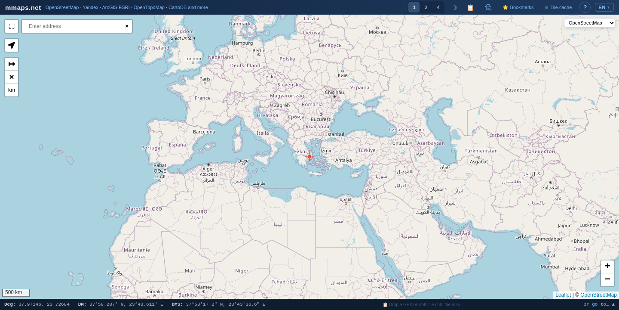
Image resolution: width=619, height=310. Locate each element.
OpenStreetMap (598, 295)
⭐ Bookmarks (518, 7)
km (11, 90)
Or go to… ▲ (599, 304)
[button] (309, 156)
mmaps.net (23, 7)
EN (604, 7)
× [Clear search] (127, 26)
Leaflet (563, 295)
